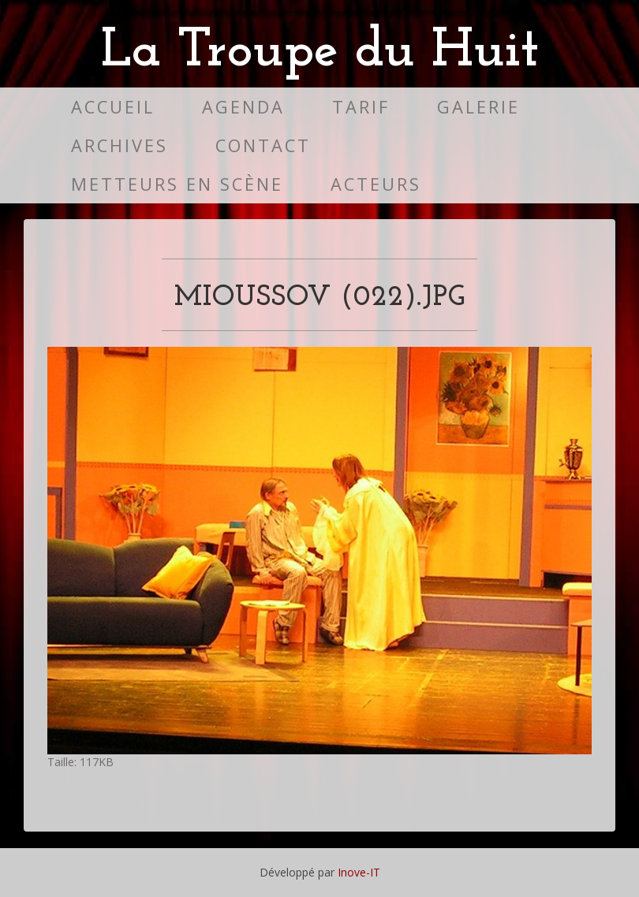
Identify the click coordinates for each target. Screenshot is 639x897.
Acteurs (376, 184)
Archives (119, 145)
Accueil (113, 106)
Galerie (478, 106)
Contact (263, 145)
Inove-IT (359, 872)
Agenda (243, 106)
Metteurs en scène (177, 184)
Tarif (361, 106)
